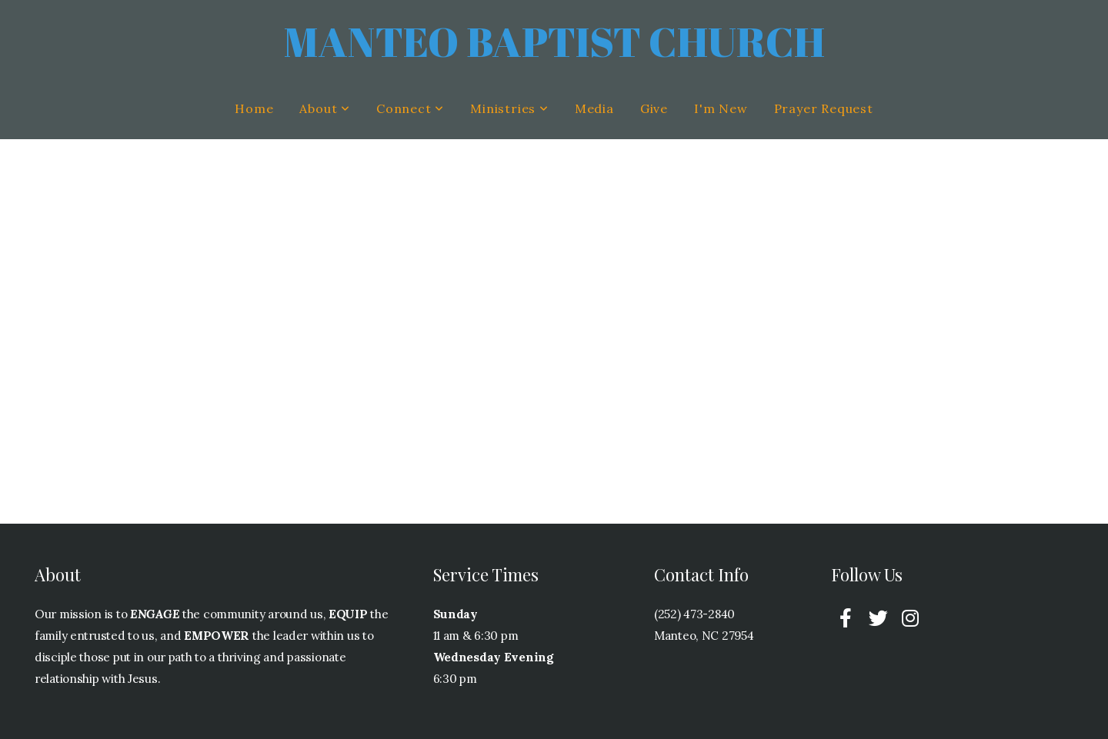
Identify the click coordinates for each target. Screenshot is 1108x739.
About (324, 108)
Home (254, 108)
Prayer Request (823, 108)
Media (594, 108)
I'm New (721, 108)
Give (654, 108)
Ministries (509, 108)
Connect (410, 108)
